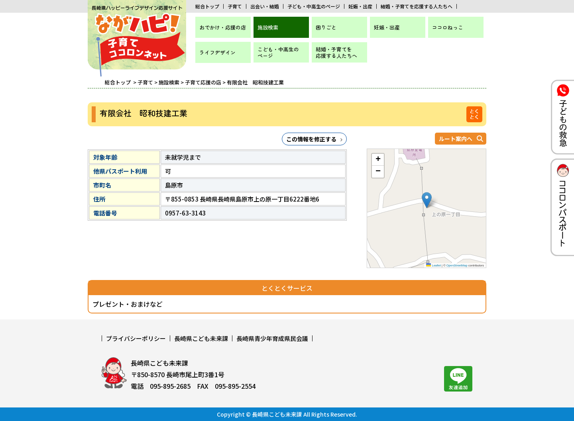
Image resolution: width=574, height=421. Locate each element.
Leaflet (433, 265)
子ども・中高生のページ (313, 6)
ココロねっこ (447, 27)
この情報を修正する (311, 139)
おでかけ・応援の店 (222, 27)
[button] (427, 200)
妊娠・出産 (360, 6)
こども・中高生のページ (278, 52)
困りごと (326, 27)
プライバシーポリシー (136, 338)
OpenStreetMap (457, 265)
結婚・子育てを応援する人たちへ (416, 6)
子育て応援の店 (203, 82)
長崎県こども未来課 (201, 338)
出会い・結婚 (264, 6)
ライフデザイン (217, 52)
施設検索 (268, 27)
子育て (235, 6)
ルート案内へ (455, 139)
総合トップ (207, 6)
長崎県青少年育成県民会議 (272, 338)
